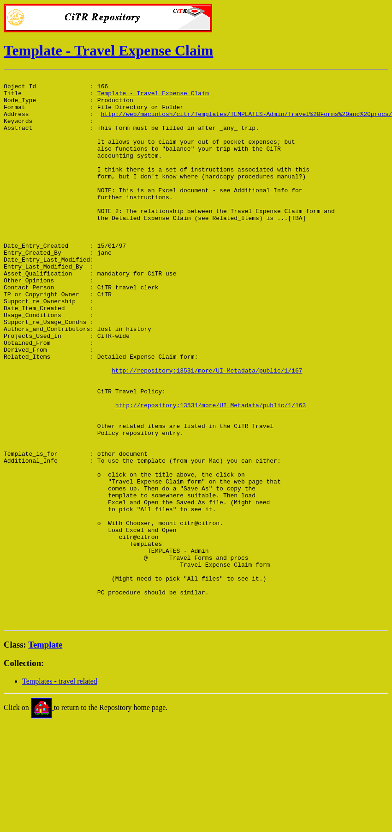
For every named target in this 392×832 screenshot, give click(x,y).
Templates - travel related (59, 791)
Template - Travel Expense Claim (109, 50)
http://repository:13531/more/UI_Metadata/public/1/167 (207, 430)
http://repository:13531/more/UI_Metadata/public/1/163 (210, 471)
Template (45, 754)
